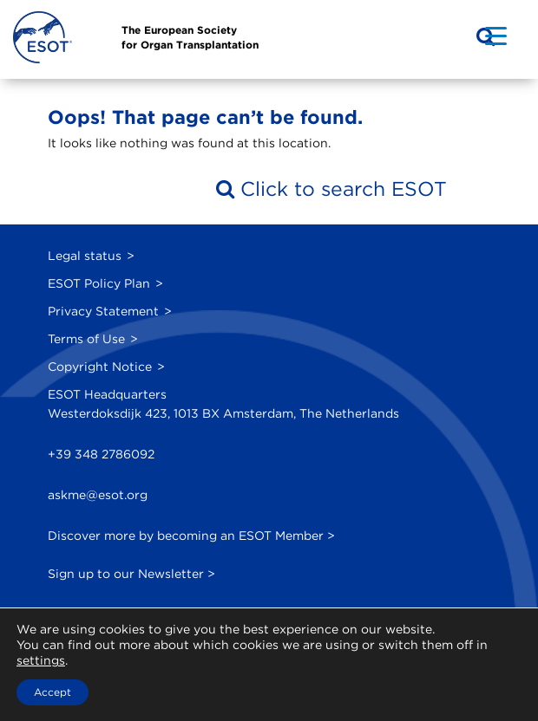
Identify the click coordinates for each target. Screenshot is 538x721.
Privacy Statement (103, 311)
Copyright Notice (100, 366)
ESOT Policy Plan (99, 283)
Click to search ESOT (331, 188)
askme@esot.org (98, 495)
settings (40, 660)
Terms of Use (86, 339)
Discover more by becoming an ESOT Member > (191, 535)
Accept (52, 691)
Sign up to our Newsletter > (131, 574)
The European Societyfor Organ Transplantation (190, 37)
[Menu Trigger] (496, 35)
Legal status (84, 256)
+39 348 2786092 (101, 454)
